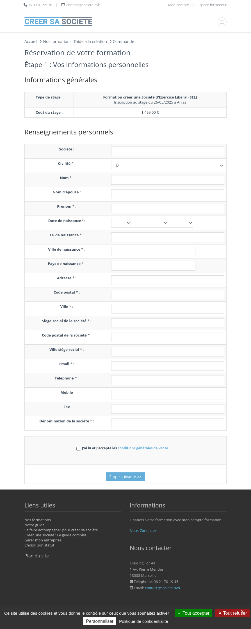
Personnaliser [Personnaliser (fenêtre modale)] (99, 621)
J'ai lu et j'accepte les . (122, 448)
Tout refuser (232, 613)
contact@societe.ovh (162, 587)
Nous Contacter (143, 530)
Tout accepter (193, 613)
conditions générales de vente (143, 448)
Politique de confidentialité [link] (143, 621)
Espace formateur (212, 4)
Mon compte (178, 4)
